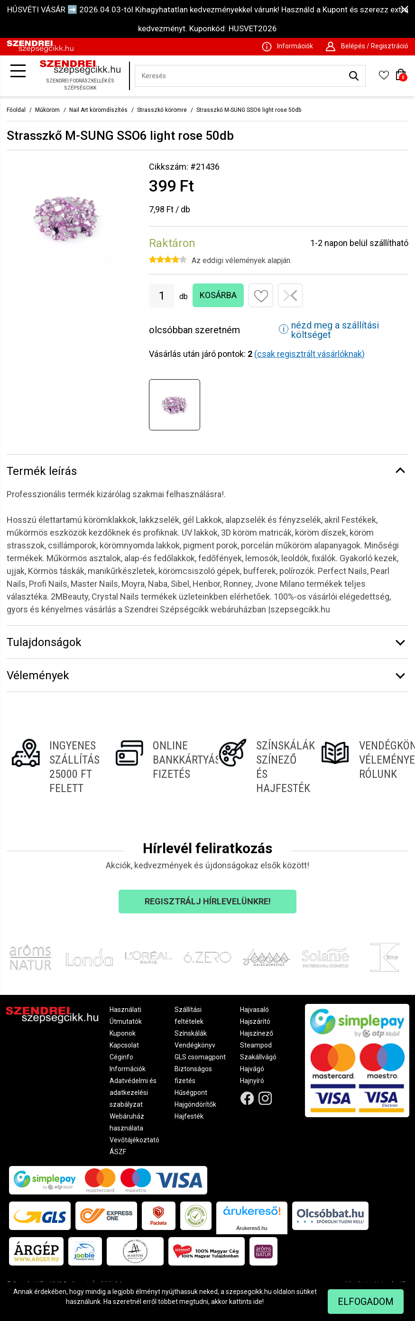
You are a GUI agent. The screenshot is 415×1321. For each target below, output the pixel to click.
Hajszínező (256, 1033)
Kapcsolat (124, 1045)
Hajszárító (255, 1021)
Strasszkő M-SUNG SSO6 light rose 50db (248, 110)
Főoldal (16, 110)
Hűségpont (191, 1092)
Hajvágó (252, 1069)
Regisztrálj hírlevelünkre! (208, 901)
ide (257, 1301)
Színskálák (191, 1033)
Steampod (256, 1045)
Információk (128, 1069)
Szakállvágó (258, 1057)
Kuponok (123, 1033)
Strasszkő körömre (162, 110)
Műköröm (47, 110)
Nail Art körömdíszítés (98, 110)
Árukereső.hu (251, 1228)
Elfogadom (366, 1301)
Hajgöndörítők (195, 1104)
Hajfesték (189, 1116)
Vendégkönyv (195, 1045)
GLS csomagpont (200, 1057)
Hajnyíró (252, 1080)
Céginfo (121, 1057)
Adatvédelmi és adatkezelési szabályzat (133, 1092)
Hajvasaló (254, 1009)
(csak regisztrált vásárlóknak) (309, 354)
